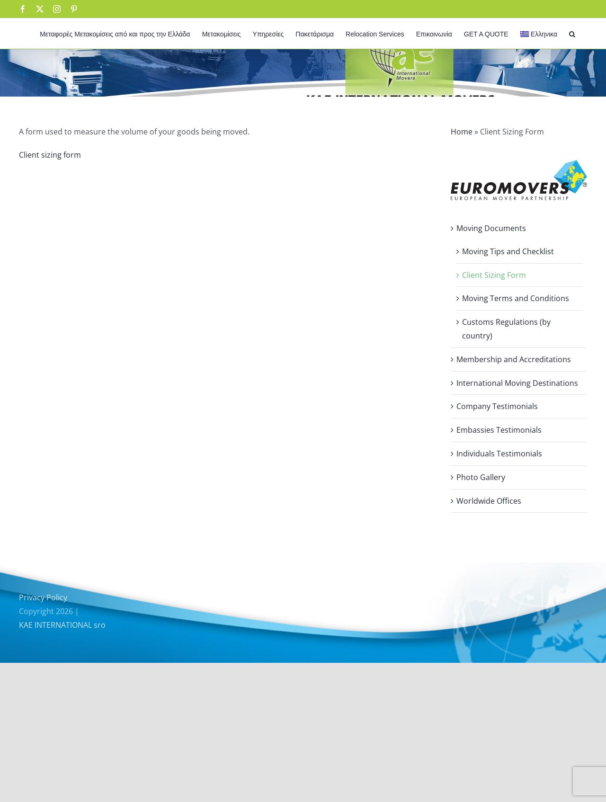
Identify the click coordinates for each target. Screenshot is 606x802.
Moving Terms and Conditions (515, 298)
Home (461, 131)
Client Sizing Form (494, 275)
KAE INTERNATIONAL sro (62, 625)
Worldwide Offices (488, 501)
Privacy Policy (43, 597)
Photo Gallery (480, 477)
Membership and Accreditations (513, 359)
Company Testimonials (497, 406)
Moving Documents (491, 228)
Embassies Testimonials (499, 430)
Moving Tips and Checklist (508, 251)
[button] (572, 33)
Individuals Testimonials (499, 453)
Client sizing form (50, 155)
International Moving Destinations (517, 383)
